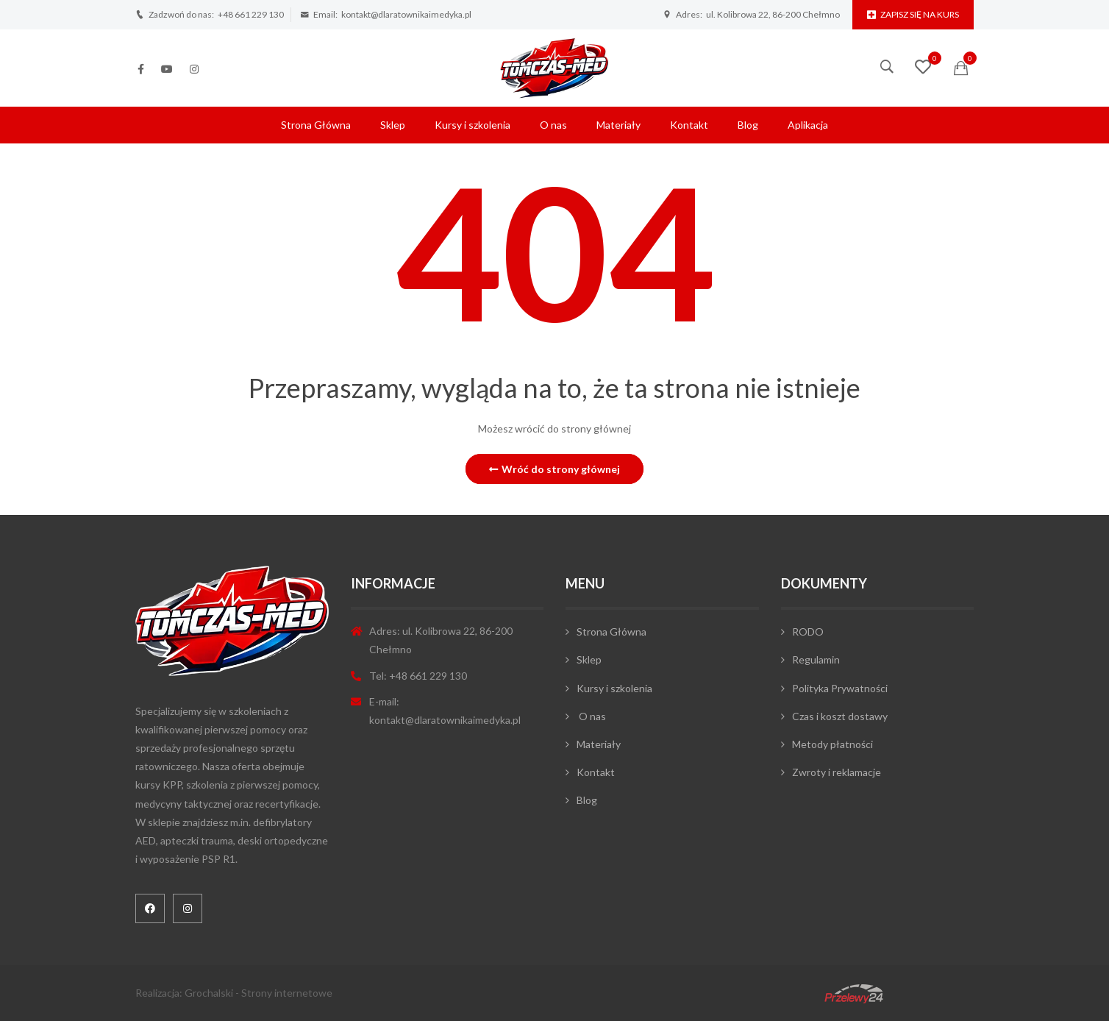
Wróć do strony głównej (554, 469)
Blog (748, 124)
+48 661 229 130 (251, 14)
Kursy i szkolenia (472, 124)
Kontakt (689, 124)
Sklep (392, 124)
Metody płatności (832, 744)
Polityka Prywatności (840, 688)
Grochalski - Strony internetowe (258, 992)
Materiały (618, 124)
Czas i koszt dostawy (840, 716)
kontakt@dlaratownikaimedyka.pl (406, 14)
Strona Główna (316, 124)
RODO (808, 631)
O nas (553, 124)
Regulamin (816, 659)
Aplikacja (808, 124)
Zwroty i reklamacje (836, 772)
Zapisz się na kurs (913, 14)
